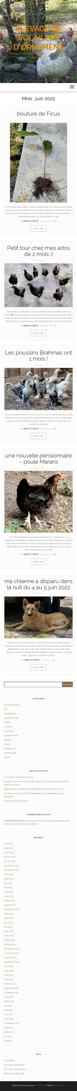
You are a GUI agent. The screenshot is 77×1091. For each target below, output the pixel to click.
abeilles (7, 740)
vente (6, 757)
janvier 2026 (9, 861)
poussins (38, 365)
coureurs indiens (12, 705)
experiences (10, 748)
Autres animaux (38, 593)
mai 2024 (8, 927)
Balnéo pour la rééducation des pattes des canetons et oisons (33, 789)
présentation (10, 713)
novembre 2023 (11, 953)
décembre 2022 (11, 988)
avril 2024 (8, 931)
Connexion (9, 1060)
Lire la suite (38, 228)
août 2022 (8, 997)
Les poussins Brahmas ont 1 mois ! (38, 355)
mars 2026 (9, 852)
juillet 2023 (9, 970)
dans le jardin (10, 753)
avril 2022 (8, 1014)
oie (5, 709)
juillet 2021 (9, 1032)
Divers (38, 120)
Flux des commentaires (15, 1069)
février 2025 (9, 900)
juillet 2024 (9, 918)
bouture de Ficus (38, 113)
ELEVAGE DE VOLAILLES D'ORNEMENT (38, 38)
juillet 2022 (9, 1001)
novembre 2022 (11, 992)
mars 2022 (9, 1019)
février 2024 (9, 940)
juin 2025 (8, 883)
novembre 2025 (11, 870)
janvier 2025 (9, 905)
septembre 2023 (11, 962)
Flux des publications (14, 1065)
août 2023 (8, 966)
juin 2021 (8, 1036)
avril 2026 (8, 848)
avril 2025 (8, 892)
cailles (7, 722)
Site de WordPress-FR (14, 1073)
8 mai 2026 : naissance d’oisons (18, 777)
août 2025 (8, 874)
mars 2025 (9, 896)
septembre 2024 (11, 909)
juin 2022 (8, 1005)
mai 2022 (8, 1010)
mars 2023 (9, 979)
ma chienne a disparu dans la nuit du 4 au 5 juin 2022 (39, 584)
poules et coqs (38, 260)
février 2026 (9, 857)
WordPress (40, 1085)
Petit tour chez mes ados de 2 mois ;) (38, 251)
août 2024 (9, 914)
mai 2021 (8, 1041)
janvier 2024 (9, 944)
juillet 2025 (9, 879)
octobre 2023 (10, 957)
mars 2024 (9, 935)
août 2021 (8, 1027)
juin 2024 (8, 922)
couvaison (9, 731)
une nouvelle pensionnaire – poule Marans (38, 458)
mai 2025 (8, 887)
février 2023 (9, 984)
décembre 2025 (11, 865)
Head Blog (60, 1085)
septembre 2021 (11, 1023)
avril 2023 (8, 975)
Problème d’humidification (16, 801)
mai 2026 (8, 843)
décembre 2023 (11, 949)
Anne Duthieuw (31, 221)
